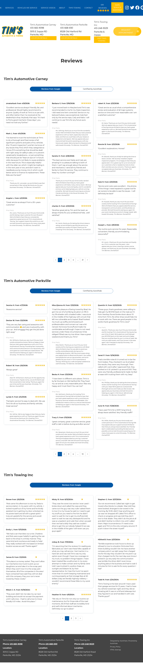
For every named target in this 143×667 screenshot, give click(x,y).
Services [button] (9, 8)
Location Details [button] (39, 38)
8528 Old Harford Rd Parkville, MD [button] (70, 33)
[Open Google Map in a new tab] (18, 653)
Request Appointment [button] (129, 31)
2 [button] (64, 260)
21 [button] (82, 260)
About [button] (62, 8)
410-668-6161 (51, 644)
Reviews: (103, 7)
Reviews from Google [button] (50, 89)
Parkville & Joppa (99, 33)
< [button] (55, 260)
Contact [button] (88, 8)
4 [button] (73, 260)
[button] (127, 8)
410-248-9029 (87, 644)
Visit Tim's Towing (101, 39)
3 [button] (68, 260)
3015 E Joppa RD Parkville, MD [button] (38, 33)
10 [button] (83, 454)
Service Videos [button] (48, 8)
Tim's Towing (75, 8)
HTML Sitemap (115, 650)
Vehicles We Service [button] (27, 8)
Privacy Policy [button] (115, 647)
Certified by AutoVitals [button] (92, 89)
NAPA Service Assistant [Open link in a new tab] (117, 7)
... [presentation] (77, 260)
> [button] (87, 260)
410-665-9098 (16, 644)
